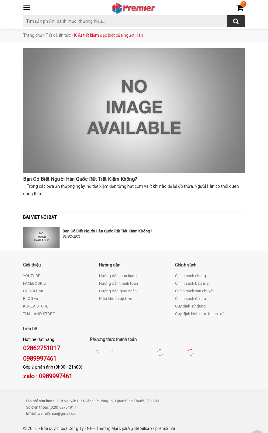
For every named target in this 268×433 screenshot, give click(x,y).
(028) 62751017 (63, 407)
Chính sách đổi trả (190, 298)
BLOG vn (30, 298)
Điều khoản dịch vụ (115, 298)
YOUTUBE (31, 275)
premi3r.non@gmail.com (58, 413)
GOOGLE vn (33, 291)
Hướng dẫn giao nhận (118, 291)
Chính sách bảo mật (192, 283)
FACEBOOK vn (35, 283)
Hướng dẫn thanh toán (118, 283)
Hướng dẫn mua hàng (118, 275)
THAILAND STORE (39, 313)
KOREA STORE (35, 306)
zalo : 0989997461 (47, 376)
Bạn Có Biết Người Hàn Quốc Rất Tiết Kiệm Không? (80, 179)
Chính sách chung (190, 275)
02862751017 (41, 348)
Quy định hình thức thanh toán (201, 313)
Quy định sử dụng (190, 306)
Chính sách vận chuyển (195, 291)
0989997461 (40, 358)
